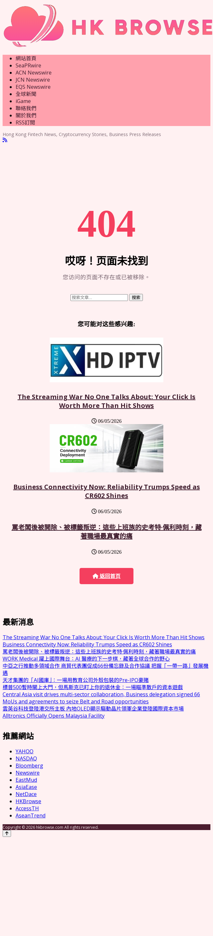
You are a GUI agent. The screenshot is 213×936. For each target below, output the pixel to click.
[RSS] (5, 140)
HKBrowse (28, 801)
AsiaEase (26, 787)
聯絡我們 (26, 108)
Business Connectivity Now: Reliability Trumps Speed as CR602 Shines (106, 491)
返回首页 (106, 576)
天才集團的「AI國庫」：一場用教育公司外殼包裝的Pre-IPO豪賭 (76, 680)
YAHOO (24, 751)
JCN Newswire (33, 79)
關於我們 (26, 115)
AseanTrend (30, 815)
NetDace (26, 794)
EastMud (26, 779)
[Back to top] (7, 833)
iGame (23, 101)
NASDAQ (26, 758)
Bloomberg (29, 765)
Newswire (28, 772)
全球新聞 (26, 94)
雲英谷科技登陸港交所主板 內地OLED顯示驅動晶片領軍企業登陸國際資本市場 (93, 708)
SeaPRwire (28, 65)
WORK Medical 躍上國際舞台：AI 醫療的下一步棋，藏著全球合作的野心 (86, 658)
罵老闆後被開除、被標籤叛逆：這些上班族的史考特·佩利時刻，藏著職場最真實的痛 (107, 531)
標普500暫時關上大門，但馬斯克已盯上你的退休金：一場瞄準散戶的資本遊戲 (93, 687)
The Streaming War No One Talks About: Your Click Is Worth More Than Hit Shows (106, 401)
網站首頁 (26, 58)
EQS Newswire (33, 86)
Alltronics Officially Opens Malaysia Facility (54, 715)
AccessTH (27, 808)
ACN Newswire (34, 72)
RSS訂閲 (25, 122)
